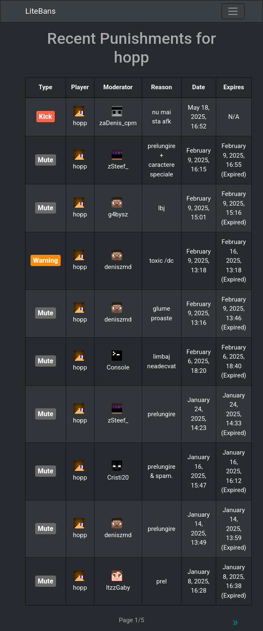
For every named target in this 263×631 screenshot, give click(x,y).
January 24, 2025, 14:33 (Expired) (233, 414)
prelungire (162, 414)
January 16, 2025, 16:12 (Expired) (233, 471)
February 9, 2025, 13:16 (198, 313)
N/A (234, 117)
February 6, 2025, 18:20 (198, 361)
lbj (161, 208)
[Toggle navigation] (233, 11)
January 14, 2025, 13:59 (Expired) (233, 528)
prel (161, 581)
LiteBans (41, 11)
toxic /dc (161, 260)
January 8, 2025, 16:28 (198, 581)
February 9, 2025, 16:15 (198, 160)
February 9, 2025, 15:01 (198, 208)
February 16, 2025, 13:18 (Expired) (233, 260)
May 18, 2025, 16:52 (198, 117)
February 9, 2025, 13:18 (198, 261)
